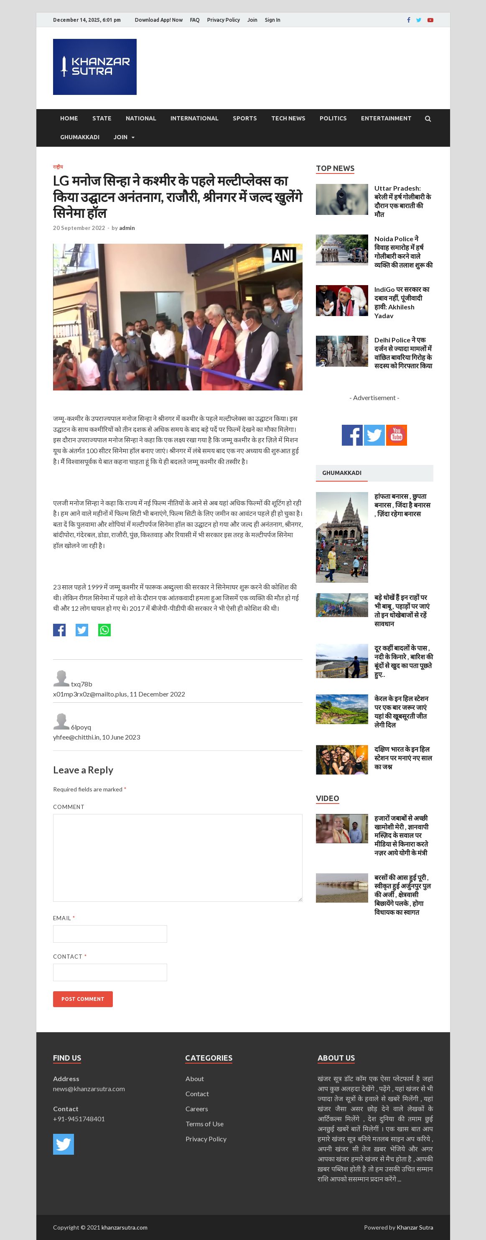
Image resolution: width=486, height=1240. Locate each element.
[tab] (342, 473)
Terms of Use (205, 1124)
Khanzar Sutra (415, 1227)
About (195, 1078)
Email (64, 918)
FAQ (195, 20)
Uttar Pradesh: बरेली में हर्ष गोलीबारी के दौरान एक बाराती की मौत (402, 201)
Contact (70, 956)
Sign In (272, 20)
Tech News (288, 118)
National (141, 118)
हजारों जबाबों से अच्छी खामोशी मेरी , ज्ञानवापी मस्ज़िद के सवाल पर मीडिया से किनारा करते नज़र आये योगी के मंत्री (401, 835)
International (194, 118)
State (102, 118)
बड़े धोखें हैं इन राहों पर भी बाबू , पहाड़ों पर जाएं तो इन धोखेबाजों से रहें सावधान (402, 610)
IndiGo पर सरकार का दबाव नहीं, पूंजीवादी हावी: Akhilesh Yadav (401, 302)
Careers (197, 1108)
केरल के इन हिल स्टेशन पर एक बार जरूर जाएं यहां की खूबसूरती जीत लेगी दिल (401, 711)
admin (127, 228)
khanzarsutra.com (125, 1227)
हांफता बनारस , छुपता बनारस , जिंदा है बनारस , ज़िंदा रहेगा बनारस (402, 505)
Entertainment (386, 118)
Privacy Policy (223, 20)
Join (252, 20)
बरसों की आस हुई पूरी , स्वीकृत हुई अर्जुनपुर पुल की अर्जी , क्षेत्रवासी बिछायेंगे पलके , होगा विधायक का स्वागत (402, 894)
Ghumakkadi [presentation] (341, 472)
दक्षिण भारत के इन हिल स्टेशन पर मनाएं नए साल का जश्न (403, 758)
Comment (69, 807)
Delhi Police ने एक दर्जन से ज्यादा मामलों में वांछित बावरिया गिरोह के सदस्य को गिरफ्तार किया (403, 353)
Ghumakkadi (79, 137)
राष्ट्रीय (58, 166)
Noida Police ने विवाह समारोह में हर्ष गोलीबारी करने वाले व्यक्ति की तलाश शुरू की (403, 251)
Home (69, 118)
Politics (333, 118)
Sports (245, 118)
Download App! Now (159, 20)
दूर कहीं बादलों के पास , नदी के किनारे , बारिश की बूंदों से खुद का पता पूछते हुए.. (403, 661)
